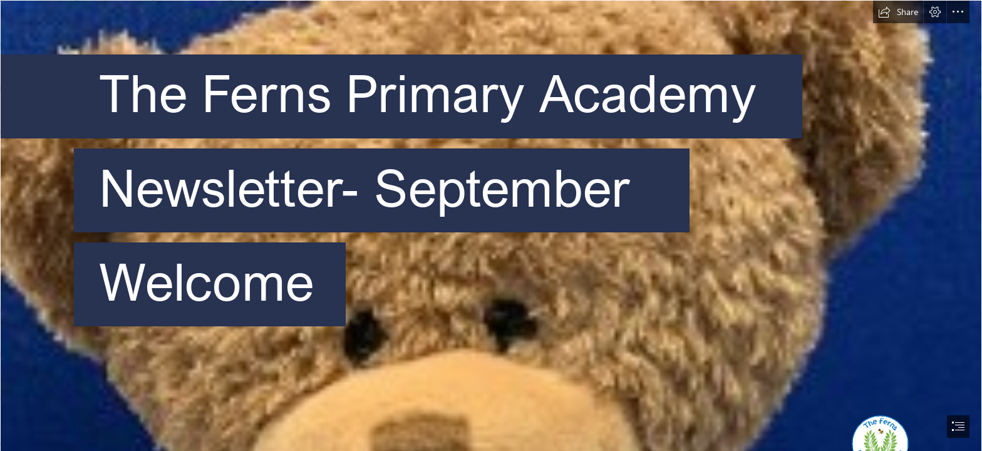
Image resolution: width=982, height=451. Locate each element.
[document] (491, 225)
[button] (898, 12)
